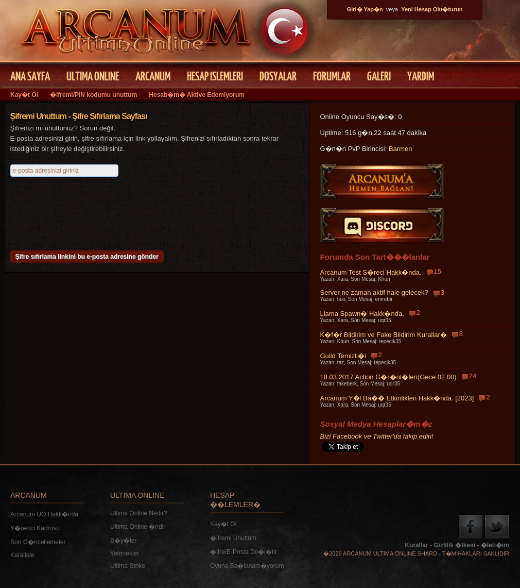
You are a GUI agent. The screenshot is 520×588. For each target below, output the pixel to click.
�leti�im (495, 545)
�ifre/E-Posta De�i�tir (243, 552)
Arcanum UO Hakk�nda (44, 514)
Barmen (400, 149)
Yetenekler (124, 553)
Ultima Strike (127, 565)
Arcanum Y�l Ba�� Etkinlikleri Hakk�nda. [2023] (397, 398)
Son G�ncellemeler (37, 542)
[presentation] (88, 210)
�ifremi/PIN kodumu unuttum (93, 94)
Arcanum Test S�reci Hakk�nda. (371, 272)
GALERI (379, 76)
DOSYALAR (278, 76)
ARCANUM (152, 76)
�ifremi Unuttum (233, 538)
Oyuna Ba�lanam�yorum (247, 565)
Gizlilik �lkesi (454, 545)
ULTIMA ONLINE (92, 76)
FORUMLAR (332, 76)
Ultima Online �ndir (137, 526)
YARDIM (420, 76)
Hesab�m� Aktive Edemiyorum (197, 94)
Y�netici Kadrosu (35, 528)
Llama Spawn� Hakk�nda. (362, 313)
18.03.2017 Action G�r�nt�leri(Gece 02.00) (388, 377)
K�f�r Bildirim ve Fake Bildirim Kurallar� (383, 335)
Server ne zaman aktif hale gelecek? (374, 292)
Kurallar (416, 545)
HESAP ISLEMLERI (215, 76)
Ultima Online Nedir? (138, 513)
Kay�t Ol (24, 94)
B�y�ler (123, 540)
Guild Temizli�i (343, 356)
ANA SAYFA (30, 76)
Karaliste (22, 555)
